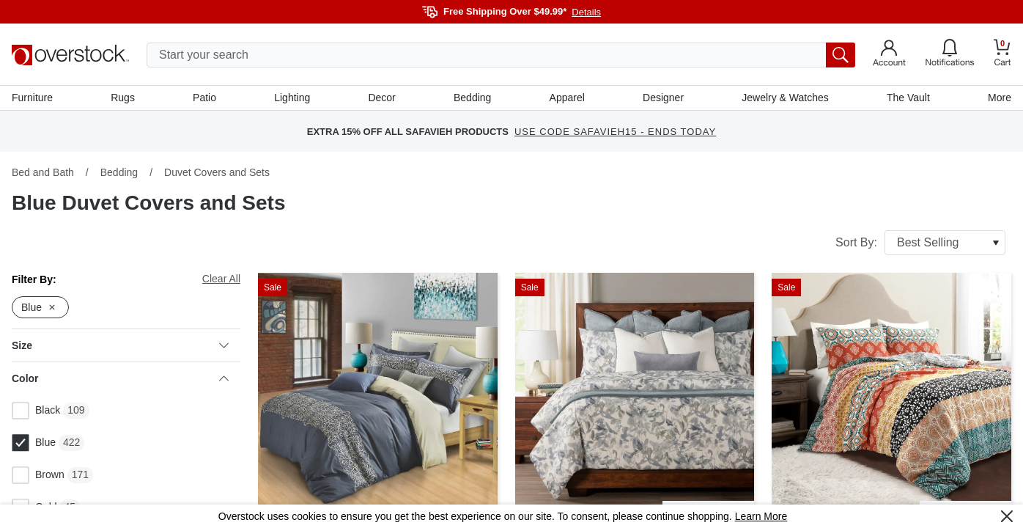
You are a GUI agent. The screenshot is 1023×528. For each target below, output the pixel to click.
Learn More (761, 516)
